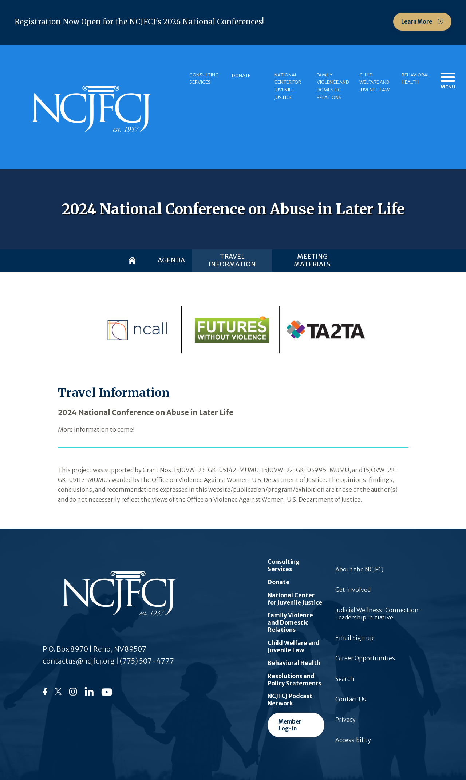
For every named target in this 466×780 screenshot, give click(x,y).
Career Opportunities (365, 658)
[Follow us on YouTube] (106, 693)
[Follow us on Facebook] (45, 693)
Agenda (171, 260)
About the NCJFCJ (359, 569)
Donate (241, 75)
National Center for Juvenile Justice (287, 86)
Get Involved (353, 589)
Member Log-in (290, 725)
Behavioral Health (416, 79)
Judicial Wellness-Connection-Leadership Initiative (378, 613)
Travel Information (232, 260)
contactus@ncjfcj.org (79, 661)
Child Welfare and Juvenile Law (374, 82)
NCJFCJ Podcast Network (290, 699)
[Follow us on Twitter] (58, 693)
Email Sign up (354, 637)
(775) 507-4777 (147, 661)
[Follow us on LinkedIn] (89, 693)
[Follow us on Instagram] (73, 694)
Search (344, 678)
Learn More (417, 21)
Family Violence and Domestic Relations (333, 86)
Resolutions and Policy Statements (294, 679)
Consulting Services (204, 79)
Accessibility (353, 740)
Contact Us (350, 699)
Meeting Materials (312, 260)
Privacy (345, 719)
